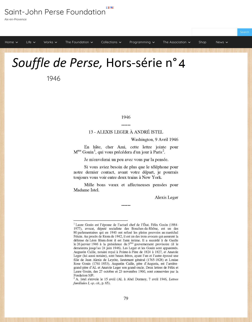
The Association (177, 42)
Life (31, 42)
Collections (111, 42)
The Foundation (79, 42)
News (222, 42)
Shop (202, 42)
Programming (142, 42)
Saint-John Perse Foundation (55, 11)
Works (50, 42)
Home (11, 42)
